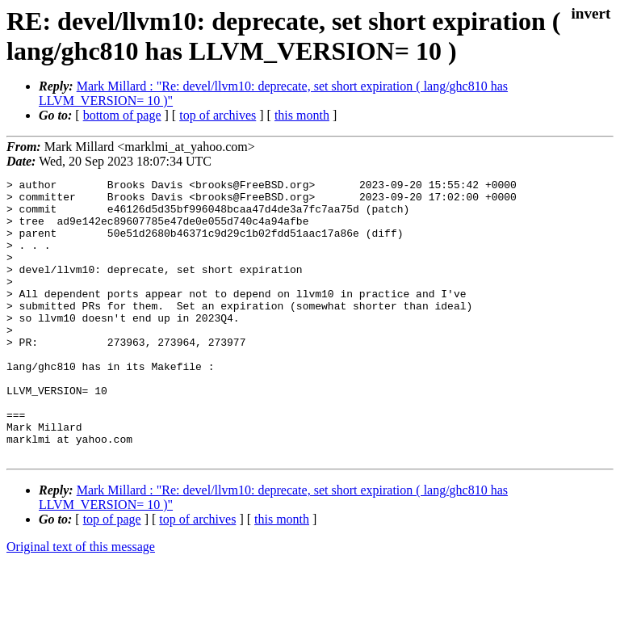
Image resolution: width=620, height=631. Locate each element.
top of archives (217, 115)
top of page (112, 575)
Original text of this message (80, 602)
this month (301, 115)
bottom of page (122, 115)
